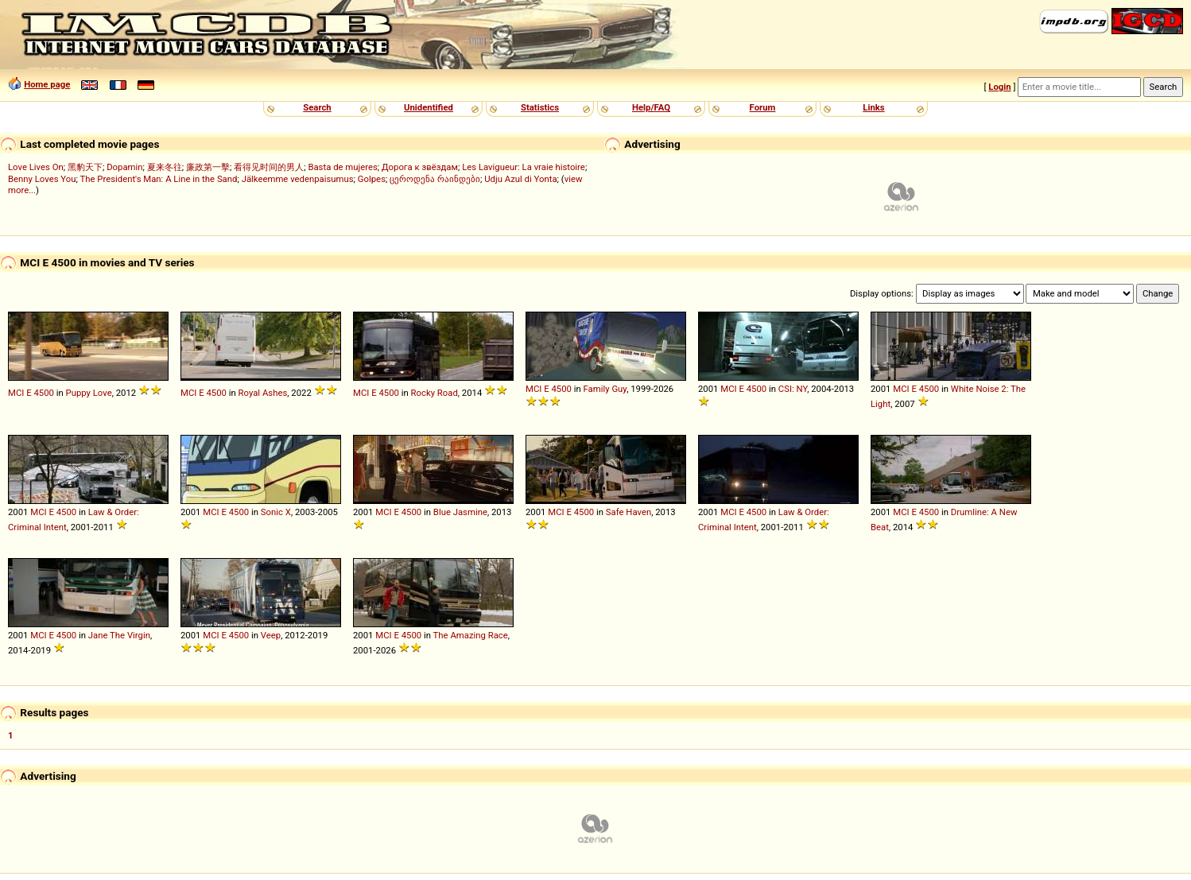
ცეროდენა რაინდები (435, 178)
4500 (43, 392)
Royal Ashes (263, 392)
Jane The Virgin (119, 635)
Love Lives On (36, 167)
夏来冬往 (164, 167)
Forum (763, 107)
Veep (271, 635)
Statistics (540, 107)
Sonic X (276, 512)
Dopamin (124, 167)
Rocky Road (434, 392)
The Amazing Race (470, 635)
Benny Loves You (42, 178)
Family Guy (605, 388)
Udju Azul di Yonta (520, 178)
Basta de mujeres (342, 167)
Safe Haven (628, 512)
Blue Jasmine (460, 512)
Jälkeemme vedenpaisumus (298, 178)
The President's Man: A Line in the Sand (158, 178)
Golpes (372, 178)
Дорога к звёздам (420, 167)
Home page (47, 84)
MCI (16, 392)
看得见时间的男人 (269, 167)
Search (317, 107)
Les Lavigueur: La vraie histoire (523, 167)
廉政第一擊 (208, 167)
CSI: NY (792, 388)
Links (873, 107)
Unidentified (428, 107)
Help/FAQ (651, 107)
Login (999, 86)
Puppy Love (89, 392)
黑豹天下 (85, 167)
